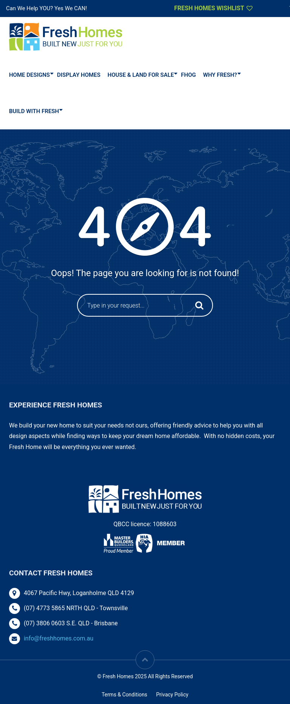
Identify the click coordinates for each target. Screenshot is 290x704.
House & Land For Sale (141, 74)
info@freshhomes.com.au (58, 638)
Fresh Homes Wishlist (214, 8)
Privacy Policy (172, 695)
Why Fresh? (220, 74)
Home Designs (29, 74)
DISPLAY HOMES (78, 74)
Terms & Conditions (124, 695)
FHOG (188, 74)
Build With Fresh (34, 111)
